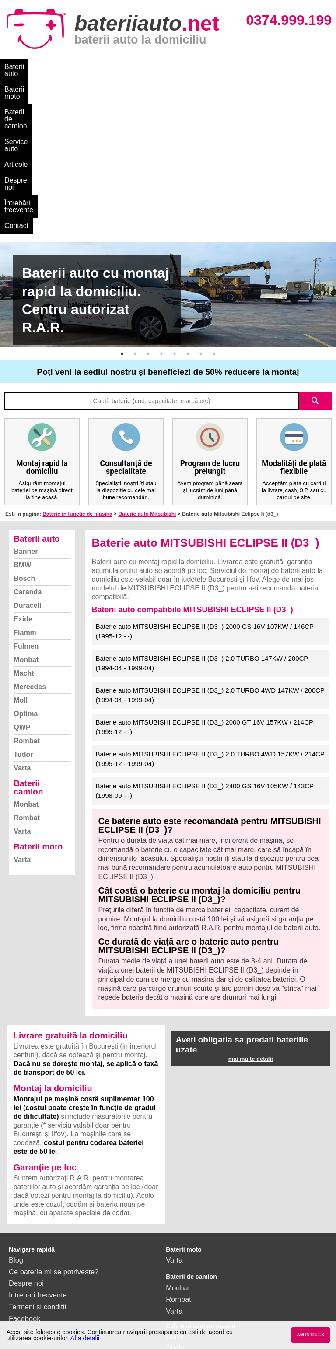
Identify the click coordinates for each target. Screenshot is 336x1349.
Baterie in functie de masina (77, 371)
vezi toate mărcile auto (202, 1298)
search (315, 257)
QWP (22, 584)
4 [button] (161, 210)
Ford (173, 1216)
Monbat (26, 516)
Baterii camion (28, 644)
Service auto (184, 66)
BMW (22, 421)
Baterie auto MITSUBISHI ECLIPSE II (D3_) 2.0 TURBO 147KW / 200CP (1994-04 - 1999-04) (202, 520)
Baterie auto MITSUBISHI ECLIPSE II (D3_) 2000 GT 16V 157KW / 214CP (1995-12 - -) (204, 584)
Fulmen (26, 503)
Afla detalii (84, 1338)
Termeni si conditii (37, 1163)
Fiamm (25, 489)
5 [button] (174, 210)
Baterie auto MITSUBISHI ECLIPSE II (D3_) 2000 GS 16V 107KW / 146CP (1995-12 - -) (205, 488)
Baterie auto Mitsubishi (147, 371)
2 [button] (135, 210)
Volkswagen (185, 1240)
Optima (26, 570)
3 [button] (148, 210)
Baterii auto (22, 66)
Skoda (176, 1228)
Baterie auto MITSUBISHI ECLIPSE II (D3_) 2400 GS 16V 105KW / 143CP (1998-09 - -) (205, 647)
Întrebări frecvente (32, 82)
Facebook (24, 1175)
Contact (84, 82)
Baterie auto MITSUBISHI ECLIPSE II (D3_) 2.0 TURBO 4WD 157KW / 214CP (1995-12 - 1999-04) (210, 615)
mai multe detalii (250, 915)
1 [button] (122, 210)
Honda (176, 1286)
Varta (22, 624)
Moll (21, 557)
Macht (24, 530)
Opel (173, 1275)
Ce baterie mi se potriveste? (53, 1128)
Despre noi (266, 66)
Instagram (25, 1187)
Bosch (24, 435)
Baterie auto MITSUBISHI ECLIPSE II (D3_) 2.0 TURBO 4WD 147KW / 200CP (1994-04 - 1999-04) (210, 552)
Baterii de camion (126, 66)
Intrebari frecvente (38, 1152)
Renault (178, 1252)
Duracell (27, 462)
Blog (16, 1117)
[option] (168, 151)
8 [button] (214, 210)
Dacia (175, 1204)
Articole (226, 66)
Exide (23, 476)
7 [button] (200, 210)
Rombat (27, 597)
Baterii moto (69, 66)
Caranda (28, 448)
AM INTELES (310, 1334)
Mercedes (30, 543)
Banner (26, 408)
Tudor (23, 611)
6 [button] (187, 210)
